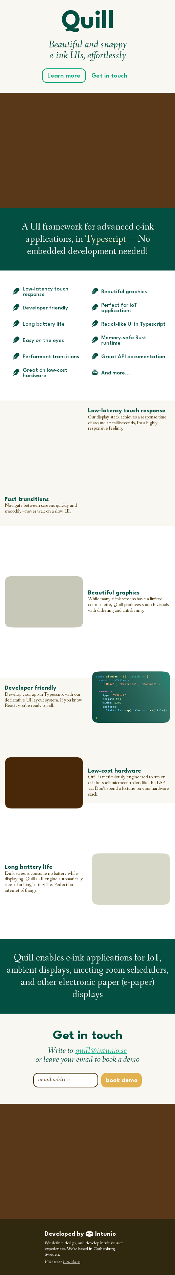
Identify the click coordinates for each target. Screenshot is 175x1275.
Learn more (63, 76)
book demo (121, 1080)
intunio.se (71, 1262)
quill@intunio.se (101, 1051)
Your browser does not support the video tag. (44, 433)
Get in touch (109, 76)
